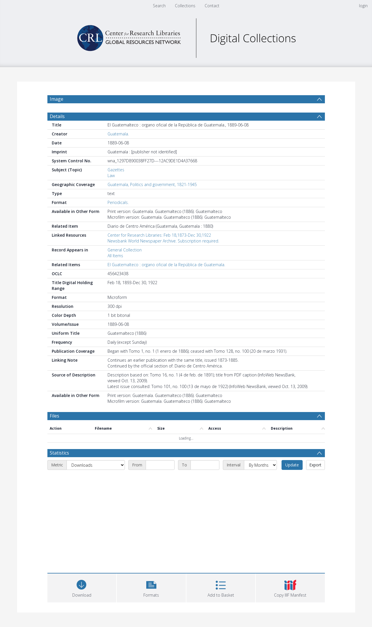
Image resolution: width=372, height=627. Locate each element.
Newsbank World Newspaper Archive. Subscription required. (163, 241)
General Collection (125, 250)
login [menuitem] (363, 5)
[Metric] (95, 465)
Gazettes (116, 169)
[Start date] (160, 465)
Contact (212, 5)
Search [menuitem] (159, 5)
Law (111, 175)
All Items (115, 255)
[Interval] (260, 465)
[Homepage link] (186, 36)
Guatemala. (118, 134)
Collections (185, 5)
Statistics (59, 453)
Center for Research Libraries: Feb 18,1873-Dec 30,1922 (159, 235)
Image (56, 99)
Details (57, 116)
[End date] (204, 465)
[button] (151, 587)
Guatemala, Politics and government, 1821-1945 (152, 184)
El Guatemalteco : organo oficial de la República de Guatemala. (166, 264)
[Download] (81, 587)
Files (54, 416)
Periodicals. (118, 202)
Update (292, 465)
